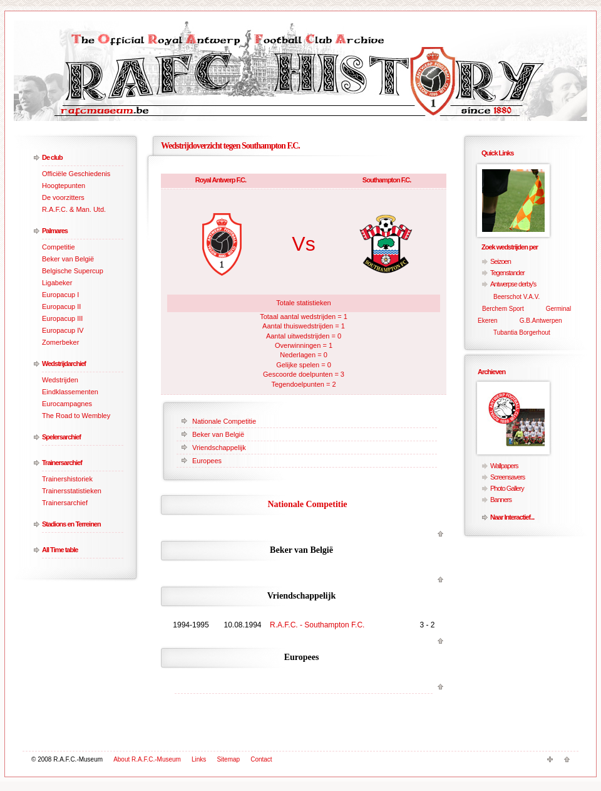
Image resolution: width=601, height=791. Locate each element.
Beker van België (68, 259)
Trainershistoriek (67, 479)
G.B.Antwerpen (541, 320)
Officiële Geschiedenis (76, 173)
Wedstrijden (60, 380)
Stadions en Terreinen (71, 524)
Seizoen (500, 261)
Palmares (55, 230)
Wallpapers (504, 465)
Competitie (58, 247)
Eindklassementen (70, 391)
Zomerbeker (60, 342)
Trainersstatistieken (71, 491)
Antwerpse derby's (513, 284)
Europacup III (62, 318)
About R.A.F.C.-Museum (147, 759)
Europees (207, 460)
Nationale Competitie (224, 421)
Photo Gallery (507, 488)
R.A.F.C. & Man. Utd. (74, 209)
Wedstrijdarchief (64, 363)
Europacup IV (63, 330)
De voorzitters (63, 197)
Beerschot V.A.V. (516, 296)
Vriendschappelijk (219, 447)
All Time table (60, 549)
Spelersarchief (61, 437)
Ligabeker (57, 282)
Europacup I (60, 294)
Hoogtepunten (63, 185)
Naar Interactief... (512, 517)
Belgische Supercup (72, 271)
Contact (261, 759)
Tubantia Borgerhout (521, 332)
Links (199, 759)
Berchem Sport (503, 308)
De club (52, 157)
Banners (500, 499)
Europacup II (61, 306)
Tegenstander (507, 272)
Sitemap (228, 759)
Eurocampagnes (67, 403)
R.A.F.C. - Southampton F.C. (317, 625)
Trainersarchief (62, 462)
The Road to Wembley (76, 415)
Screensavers (507, 477)
